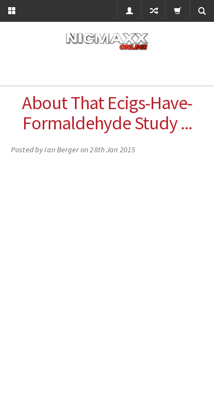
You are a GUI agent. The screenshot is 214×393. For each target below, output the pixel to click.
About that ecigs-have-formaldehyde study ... (107, 112)
